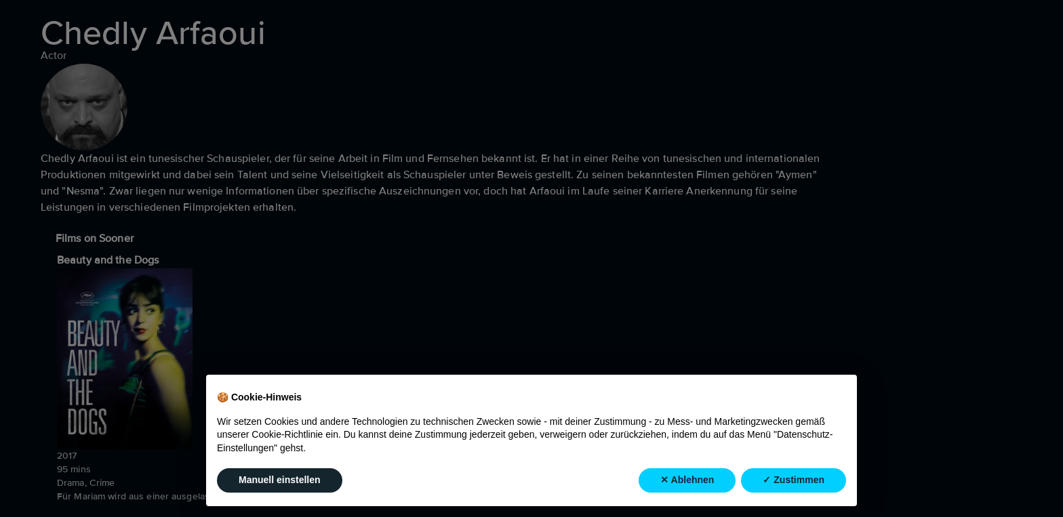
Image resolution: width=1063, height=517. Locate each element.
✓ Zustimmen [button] (793, 479)
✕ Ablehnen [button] (687, 479)
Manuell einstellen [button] (280, 479)
